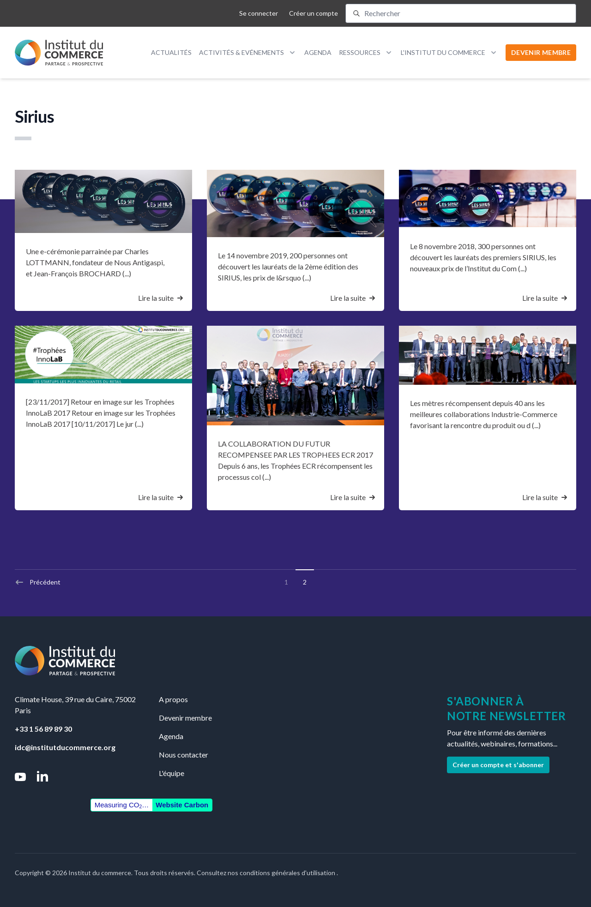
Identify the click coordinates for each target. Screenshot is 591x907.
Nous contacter (183, 754)
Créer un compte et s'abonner (498, 765)
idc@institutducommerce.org (65, 747)
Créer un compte (313, 13)
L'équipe (171, 773)
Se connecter (258, 13)
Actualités (171, 52)
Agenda (318, 52)
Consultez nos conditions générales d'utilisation (267, 873)
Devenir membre (185, 717)
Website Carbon (182, 805)
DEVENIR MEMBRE (541, 52)
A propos (173, 699)
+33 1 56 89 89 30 (43, 728)
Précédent (37, 582)
